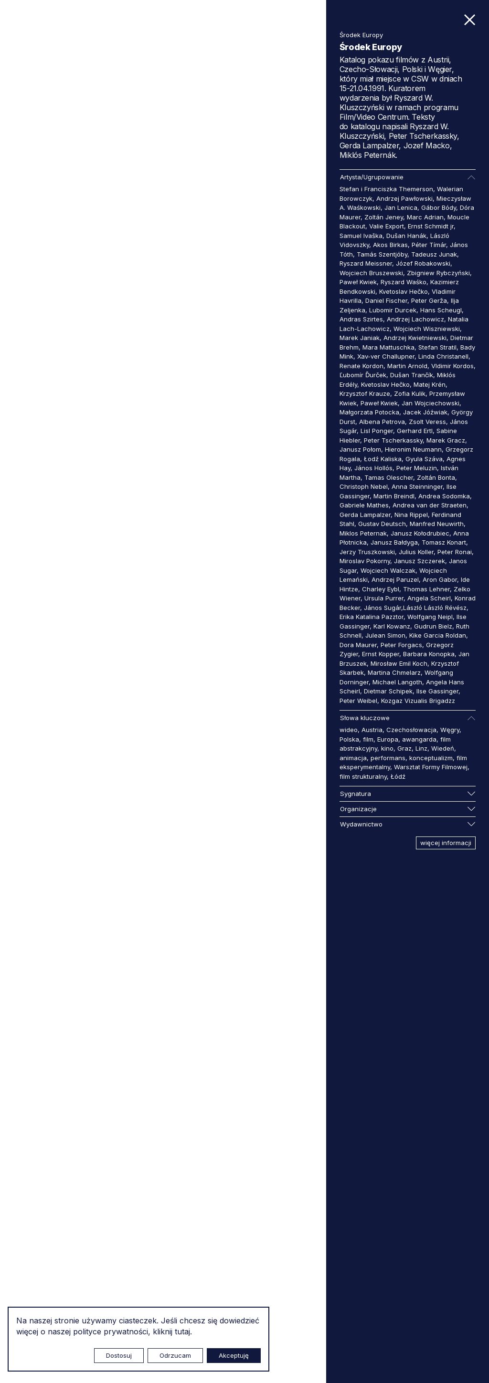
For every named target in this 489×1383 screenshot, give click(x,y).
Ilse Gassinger (437, 691)
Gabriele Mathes (364, 505)
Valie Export (386, 226)
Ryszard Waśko (403, 282)
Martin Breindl (394, 496)
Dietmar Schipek (388, 691)
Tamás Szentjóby (382, 254)
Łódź (398, 776)
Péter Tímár (429, 244)
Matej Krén (430, 384)
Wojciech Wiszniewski (426, 328)
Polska (349, 739)
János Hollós (373, 468)
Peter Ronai (454, 552)
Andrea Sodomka (444, 496)
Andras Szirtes (361, 319)
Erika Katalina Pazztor (372, 616)
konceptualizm (431, 758)
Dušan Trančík (411, 375)
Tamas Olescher (388, 477)
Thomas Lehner (426, 589)
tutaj (182, 1331)
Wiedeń (442, 748)
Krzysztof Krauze (365, 393)
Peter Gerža (429, 300)
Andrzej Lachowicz (415, 319)
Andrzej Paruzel (395, 579)
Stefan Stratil (437, 347)
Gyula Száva (424, 459)
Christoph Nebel (364, 486)
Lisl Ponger (377, 430)
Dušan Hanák (406, 235)
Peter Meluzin (416, 468)
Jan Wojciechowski (430, 403)
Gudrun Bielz (433, 626)
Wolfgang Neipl (430, 616)
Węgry (449, 729)
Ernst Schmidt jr (431, 226)
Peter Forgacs (401, 645)
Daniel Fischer (386, 300)
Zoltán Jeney (383, 217)
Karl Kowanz (391, 626)
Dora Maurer (358, 645)
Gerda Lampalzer (365, 514)
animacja (353, 758)
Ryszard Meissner (366, 263)
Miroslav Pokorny (365, 561)
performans (388, 758)
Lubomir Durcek (392, 310)
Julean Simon (385, 635)
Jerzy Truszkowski (367, 552)
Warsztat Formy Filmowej (431, 767)
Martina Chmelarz (394, 672)
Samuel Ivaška (361, 235)
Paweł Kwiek (358, 282)
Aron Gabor (440, 579)
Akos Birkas (390, 244)
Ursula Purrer (384, 598)
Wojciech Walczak (388, 570)
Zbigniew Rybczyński (438, 273)
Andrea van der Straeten (430, 505)
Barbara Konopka (429, 654)
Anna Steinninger (417, 486)
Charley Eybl (380, 589)
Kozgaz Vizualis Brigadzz (418, 700)
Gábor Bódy (438, 207)
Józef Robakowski (423, 263)
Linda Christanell (443, 356)
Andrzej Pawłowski (404, 198)
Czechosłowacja (411, 729)
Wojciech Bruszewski (371, 273)
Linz (421, 748)
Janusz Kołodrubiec (420, 533)
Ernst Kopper (380, 654)
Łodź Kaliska (383, 459)
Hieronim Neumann (413, 449)
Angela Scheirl (429, 598)
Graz (404, 748)
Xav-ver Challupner (386, 356)
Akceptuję (234, 1355)
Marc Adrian (425, 217)
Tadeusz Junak (434, 254)
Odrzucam (175, 1355)
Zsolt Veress (427, 421)
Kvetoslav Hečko (403, 291)
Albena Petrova (382, 421)
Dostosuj (119, 1355)
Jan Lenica (400, 207)
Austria (372, 729)
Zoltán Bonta (436, 477)
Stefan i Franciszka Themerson (386, 189)
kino (387, 748)
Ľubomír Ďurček (363, 375)
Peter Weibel (358, 700)
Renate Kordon (361, 366)
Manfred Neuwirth (437, 523)
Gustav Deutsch (382, 523)
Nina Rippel (411, 514)
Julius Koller (416, 552)
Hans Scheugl (441, 310)
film (368, 739)
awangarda (419, 739)
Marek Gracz (445, 440)
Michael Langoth (397, 682)
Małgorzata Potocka (369, 412)
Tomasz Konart (444, 542)
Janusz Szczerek (419, 561)
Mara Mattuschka (388, 347)
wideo (349, 729)
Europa (387, 739)
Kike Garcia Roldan (437, 635)
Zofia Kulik (409, 393)
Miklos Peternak (363, 533)
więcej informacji (445, 842)
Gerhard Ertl (415, 430)
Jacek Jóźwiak (425, 412)
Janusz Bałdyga (394, 542)
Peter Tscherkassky (393, 440)
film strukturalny (363, 776)
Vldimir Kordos (452, 366)
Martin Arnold (407, 366)
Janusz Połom (360, 449)
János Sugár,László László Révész (415, 607)
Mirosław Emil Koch (399, 663)
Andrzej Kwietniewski (414, 337)
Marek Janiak (360, 337)
